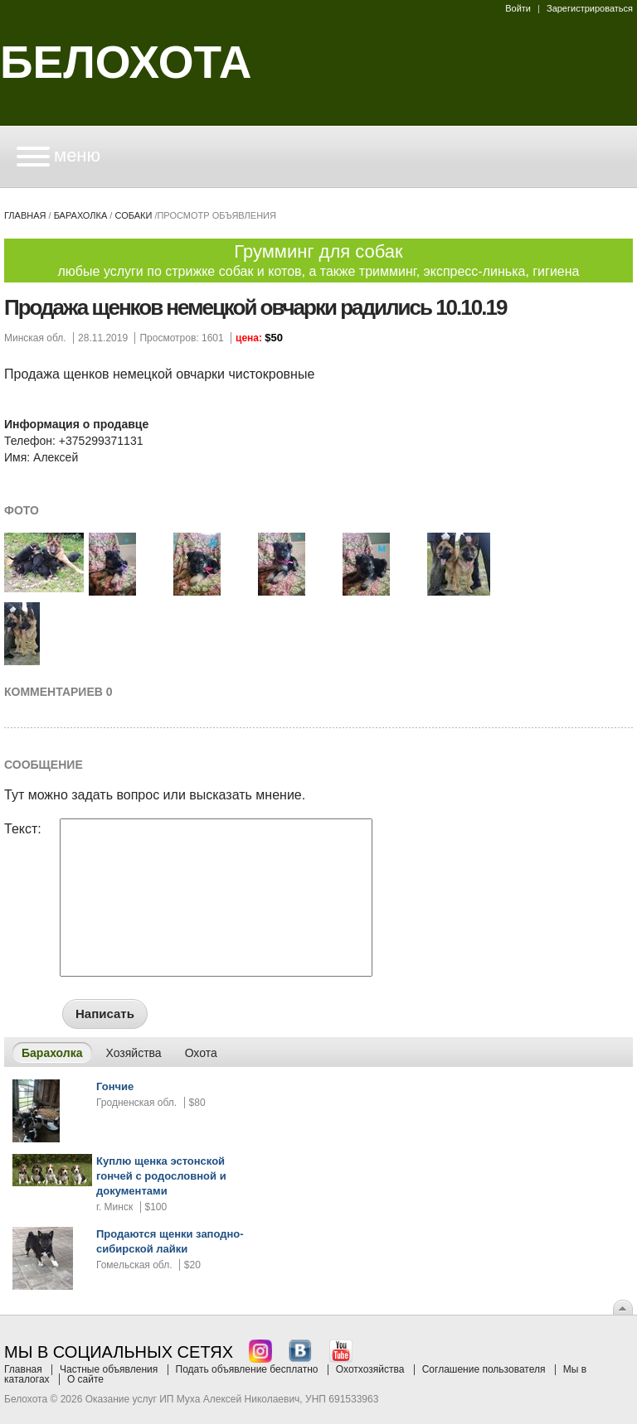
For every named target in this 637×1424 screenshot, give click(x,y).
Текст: (22, 829)
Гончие (115, 1086)
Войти (518, 8)
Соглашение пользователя (484, 1369)
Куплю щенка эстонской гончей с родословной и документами (161, 1176)
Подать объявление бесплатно (247, 1369)
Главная (25, 215)
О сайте (85, 1379)
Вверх (623, 1307)
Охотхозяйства (370, 1369)
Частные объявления (109, 1369)
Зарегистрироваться (590, 8)
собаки (133, 215)
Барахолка (81, 215)
